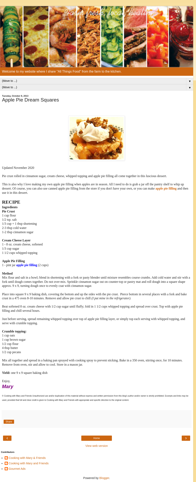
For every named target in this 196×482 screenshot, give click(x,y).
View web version (96, 445)
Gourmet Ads (17, 468)
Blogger (104, 478)
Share (9, 421)
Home (96, 438)
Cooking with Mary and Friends (28, 463)
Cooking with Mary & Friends (27, 457)
